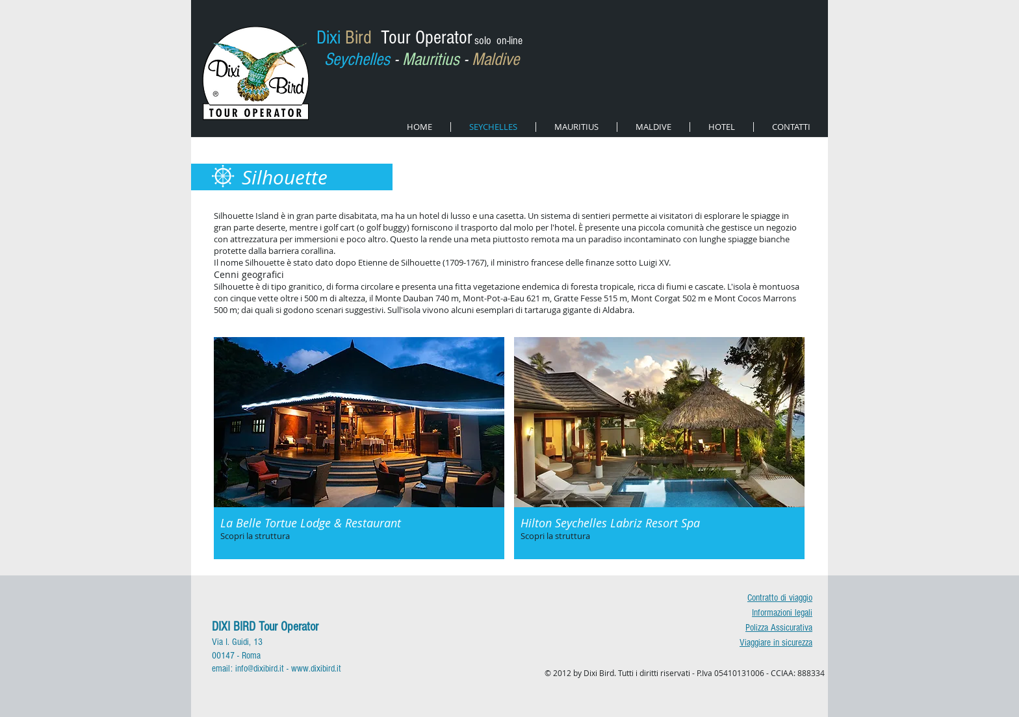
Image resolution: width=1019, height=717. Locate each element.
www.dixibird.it (316, 668)
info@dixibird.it (259, 668)
